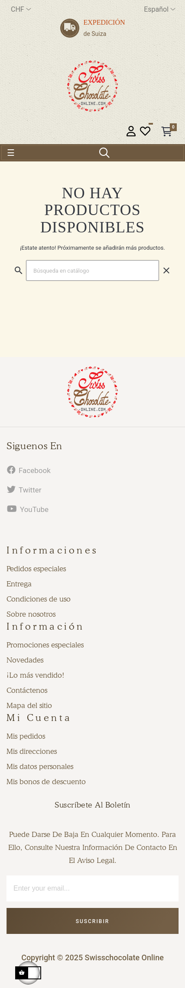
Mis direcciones (31, 751)
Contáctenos (26, 690)
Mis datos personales (39, 766)
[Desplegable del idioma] (159, 9)
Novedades (24, 660)
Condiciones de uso (38, 599)
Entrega (19, 583)
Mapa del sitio (29, 705)
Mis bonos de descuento (46, 781)
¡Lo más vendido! (35, 675)
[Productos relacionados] (21, 9)
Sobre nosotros (30, 614)
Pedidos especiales (36, 568)
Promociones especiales (45, 644)
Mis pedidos (25, 736)
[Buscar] (92, 270)
